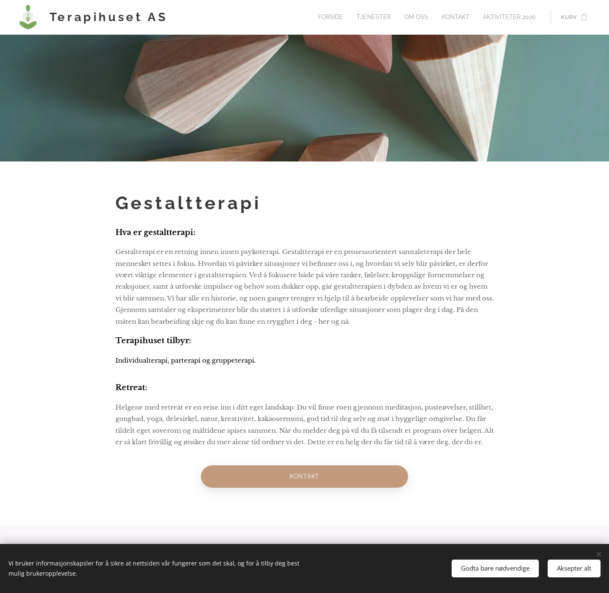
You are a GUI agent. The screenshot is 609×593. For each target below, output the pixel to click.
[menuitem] (348, 17)
